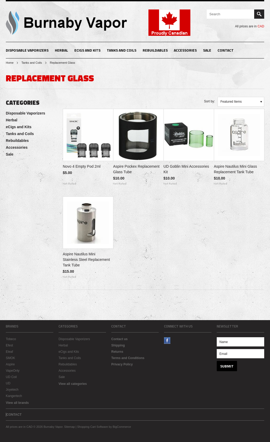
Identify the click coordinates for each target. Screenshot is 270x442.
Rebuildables (155, 50)
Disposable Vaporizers (27, 50)
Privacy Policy (122, 364)
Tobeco (11, 339)
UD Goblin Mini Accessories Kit (186, 169)
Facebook (167, 340)
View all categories (73, 384)
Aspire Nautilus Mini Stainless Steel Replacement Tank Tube (86, 259)
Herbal (61, 50)
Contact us (119, 339)
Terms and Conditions (127, 358)
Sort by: (209, 101)
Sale (207, 50)
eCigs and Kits (87, 50)
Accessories (185, 50)
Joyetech (12, 389)
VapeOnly (13, 371)
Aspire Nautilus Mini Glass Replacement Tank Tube (235, 169)
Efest (9, 345)
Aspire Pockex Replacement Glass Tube (136, 169)
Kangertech (14, 396)
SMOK (10, 358)
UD (8, 383)
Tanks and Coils (121, 50)
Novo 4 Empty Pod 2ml (81, 166)
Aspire (10, 364)
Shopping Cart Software (92, 426)
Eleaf (9, 352)
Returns (117, 352)
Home (9, 62)
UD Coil (11, 377)
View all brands (17, 403)
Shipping (118, 345)
